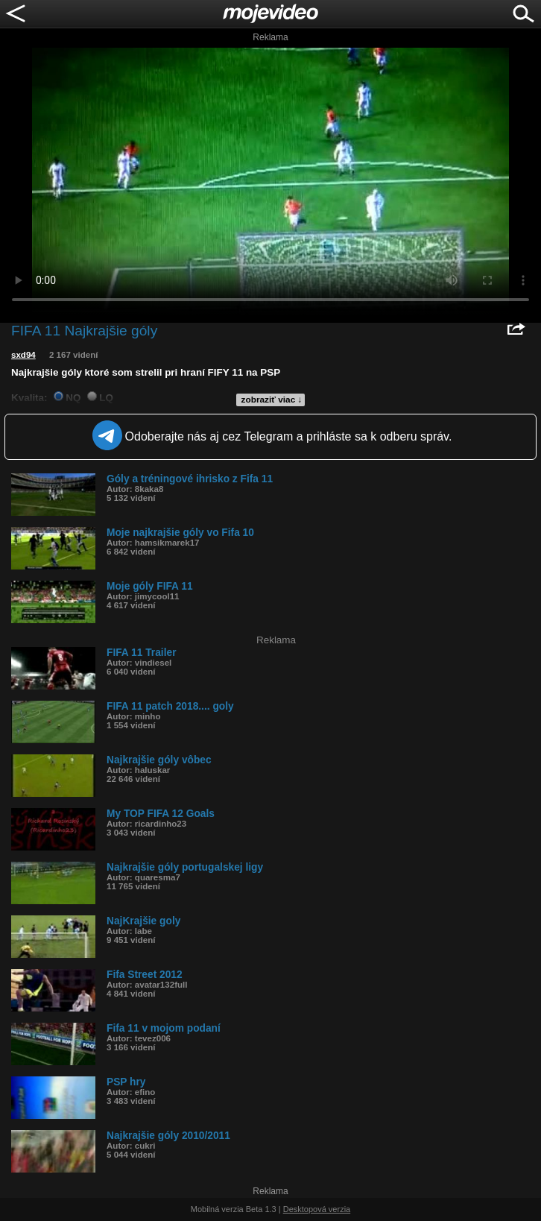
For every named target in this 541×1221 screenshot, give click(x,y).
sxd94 (23, 354)
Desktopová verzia (317, 1209)
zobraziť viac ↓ (272, 399)
